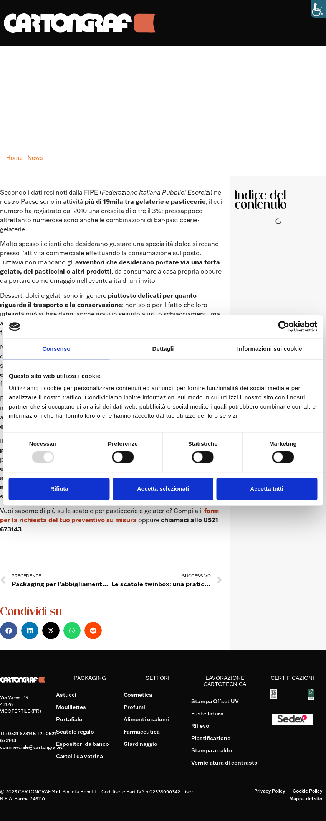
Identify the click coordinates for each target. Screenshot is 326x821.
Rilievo (200, 725)
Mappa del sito (305, 798)
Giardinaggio (140, 743)
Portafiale (69, 719)
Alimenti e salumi (146, 719)
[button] (8, 630)
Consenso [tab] (56, 348)
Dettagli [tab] (163, 348)
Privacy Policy (269, 791)
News (35, 158)
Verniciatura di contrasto (224, 762)
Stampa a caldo (211, 750)
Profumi (134, 707)
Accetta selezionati (163, 488)
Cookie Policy (307, 791)
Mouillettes (71, 707)
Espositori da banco (82, 743)
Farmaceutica (142, 731)
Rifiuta (59, 488)
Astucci (66, 694)
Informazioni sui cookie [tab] (269, 348)
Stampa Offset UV (215, 701)
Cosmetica (138, 694)
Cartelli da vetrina (79, 756)
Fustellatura (207, 713)
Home (14, 158)
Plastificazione (210, 738)
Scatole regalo (75, 731)
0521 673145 (22, 733)
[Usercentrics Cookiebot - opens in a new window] (283, 326)
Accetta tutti (266, 488)
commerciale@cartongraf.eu (31, 747)
